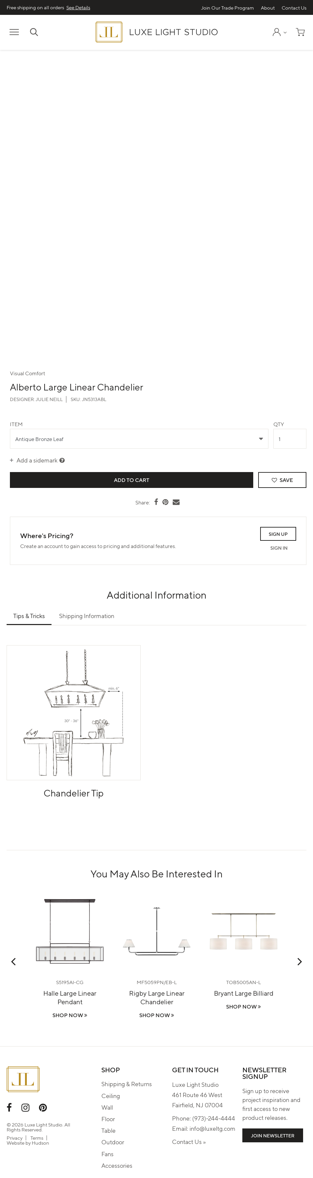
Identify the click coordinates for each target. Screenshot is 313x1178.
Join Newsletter (273, 1135)
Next (299, 961)
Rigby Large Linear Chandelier (157, 997)
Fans (107, 1154)
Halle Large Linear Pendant (69, 997)
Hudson (40, 1142)
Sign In (279, 548)
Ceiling (110, 1095)
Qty (278, 424)
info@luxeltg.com (212, 1128)
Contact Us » (189, 1141)
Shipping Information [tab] (86, 615)
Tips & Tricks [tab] (29, 615)
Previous (13, 961)
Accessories (116, 1165)
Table (108, 1130)
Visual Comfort (27, 373)
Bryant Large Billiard (243, 992)
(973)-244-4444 (213, 1118)
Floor (108, 1119)
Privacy (14, 1137)
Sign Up (278, 534)
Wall (107, 1107)
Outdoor (112, 1142)
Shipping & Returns (126, 1083)
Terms (36, 1137)
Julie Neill (49, 399)
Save (282, 479)
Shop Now (69, 1015)
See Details (78, 7)
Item (16, 424)
